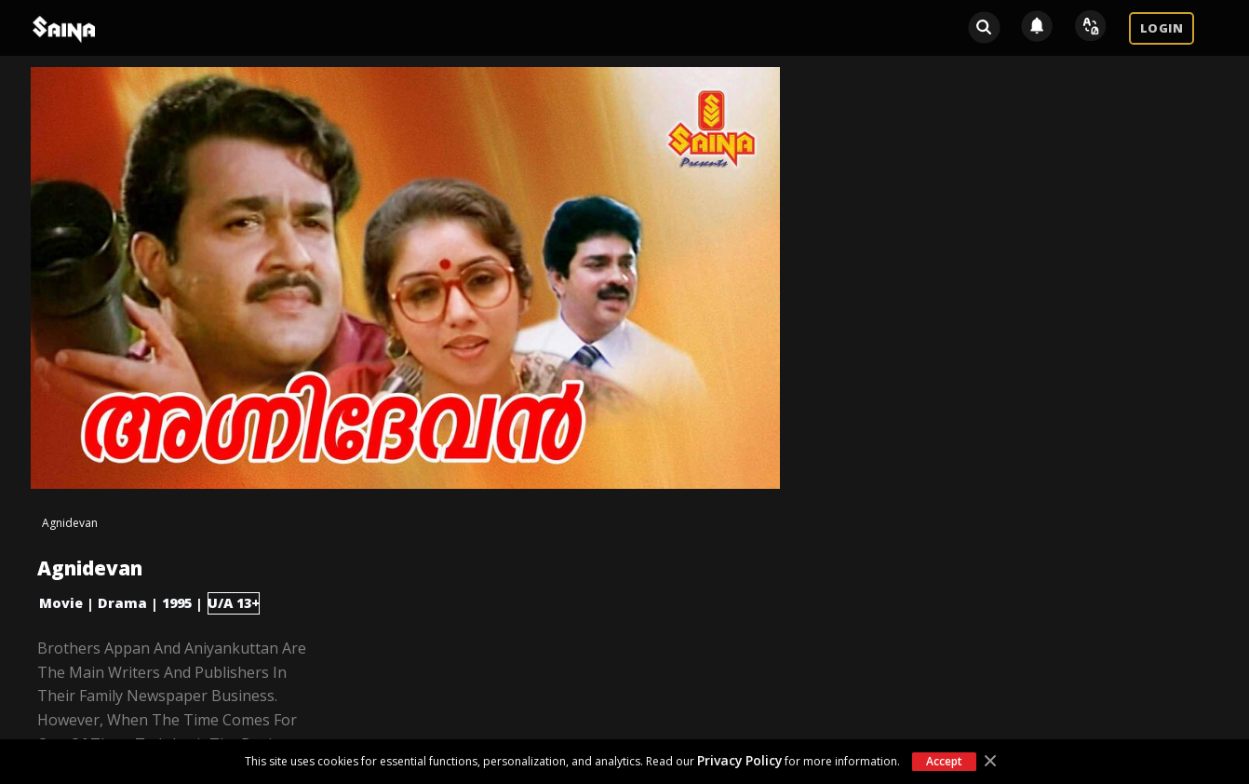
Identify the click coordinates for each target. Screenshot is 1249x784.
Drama (122, 603)
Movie (61, 603)
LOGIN (1161, 28)
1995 (177, 603)
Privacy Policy (739, 760)
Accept (943, 761)
